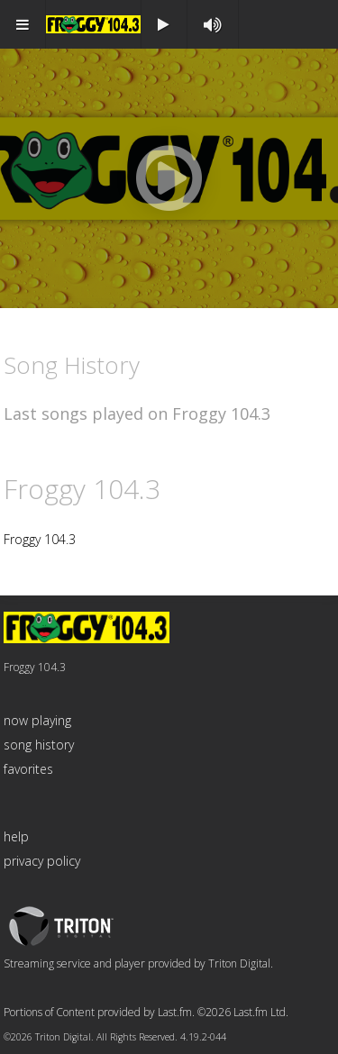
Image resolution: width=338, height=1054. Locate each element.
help (16, 836)
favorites (28, 768)
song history (39, 744)
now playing (37, 720)
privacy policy (42, 860)
